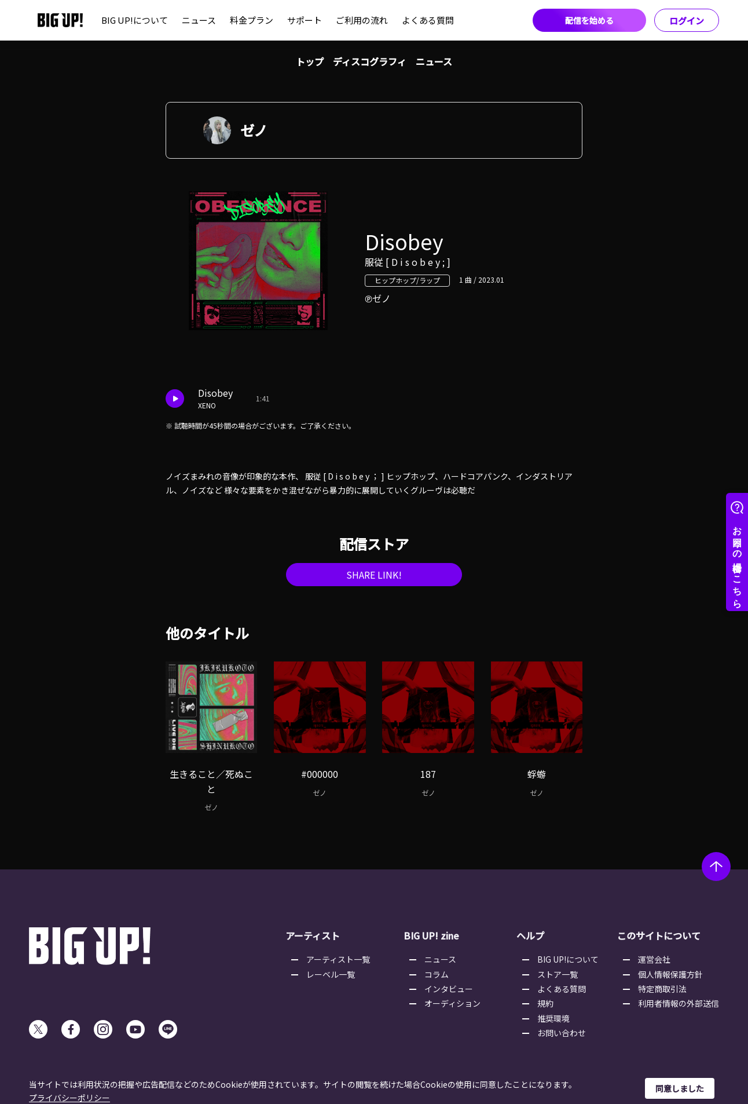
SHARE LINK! (374, 575)
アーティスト (312, 935)
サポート (304, 20)
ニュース (199, 20)
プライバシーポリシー (69, 1097)
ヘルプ (530, 935)
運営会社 (654, 959)
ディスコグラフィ (369, 61)
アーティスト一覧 (338, 959)
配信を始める (589, 20)
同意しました (679, 1088)
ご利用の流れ (362, 20)
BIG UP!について (134, 20)
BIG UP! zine (431, 935)
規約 (545, 1003)
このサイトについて (659, 935)
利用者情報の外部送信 (678, 1003)
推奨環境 (553, 1018)
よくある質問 (428, 20)
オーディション (452, 1003)
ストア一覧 (557, 974)
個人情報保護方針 (670, 974)
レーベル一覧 (330, 974)
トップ (310, 61)
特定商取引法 (662, 989)
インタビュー (448, 989)
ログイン (686, 20)
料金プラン (251, 20)
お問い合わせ (561, 1033)
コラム (436, 974)
